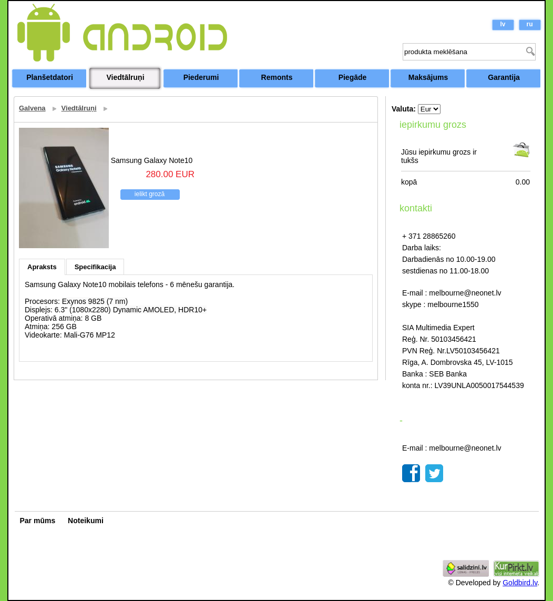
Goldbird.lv (520, 582)
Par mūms (38, 520)
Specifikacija (95, 267)
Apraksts (42, 267)
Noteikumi (86, 520)
